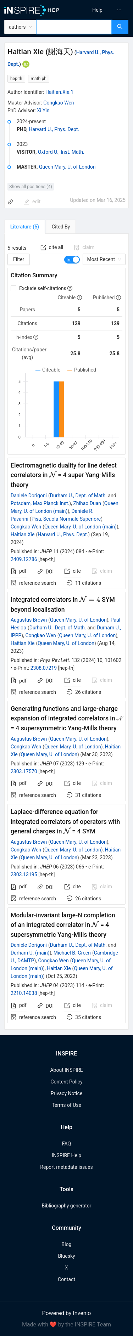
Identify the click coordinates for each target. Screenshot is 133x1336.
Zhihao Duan (87, 503)
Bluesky (66, 1256)
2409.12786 (24, 559)
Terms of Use (66, 1105)
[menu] (101, 10)
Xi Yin (43, 110)
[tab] (24, 227)
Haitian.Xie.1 (59, 92)
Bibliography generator (66, 1205)
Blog (67, 1244)
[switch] (72, 260)
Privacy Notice (66, 1093)
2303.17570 (24, 771)
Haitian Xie (22, 534)
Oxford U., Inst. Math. (61, 152)
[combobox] (74, 27)
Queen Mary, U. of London (67, 167)
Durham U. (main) (30, 953)
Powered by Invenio (66, 1313)
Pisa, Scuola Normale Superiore (66, 519)
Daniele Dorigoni (29, 495)
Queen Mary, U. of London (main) (80, 527)
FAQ (66, 1144)
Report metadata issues (66, 1167)
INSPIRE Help (66, 1155)
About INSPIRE (66, 1070)
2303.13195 (24, 874)
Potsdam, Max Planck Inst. (40, 503)
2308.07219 (44, 668)
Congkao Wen (58, 103)
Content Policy (66, 1082)
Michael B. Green (72, 953)
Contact (66, 1279)
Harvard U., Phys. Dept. (54, 129)
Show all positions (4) (30, 186)
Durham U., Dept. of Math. (78, 495)
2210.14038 (24, 993)
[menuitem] (97, 10)
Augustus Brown (29, 620)
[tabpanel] (66, 632)
